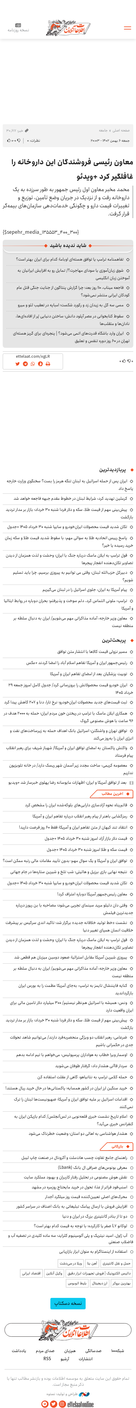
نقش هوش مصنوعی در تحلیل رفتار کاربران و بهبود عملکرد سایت (75, 1177)
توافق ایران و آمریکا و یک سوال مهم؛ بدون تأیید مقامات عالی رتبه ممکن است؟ (65, 860)
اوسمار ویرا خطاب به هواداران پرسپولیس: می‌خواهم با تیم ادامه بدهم (71, 1054)
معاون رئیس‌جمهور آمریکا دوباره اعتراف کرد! (92, 894)
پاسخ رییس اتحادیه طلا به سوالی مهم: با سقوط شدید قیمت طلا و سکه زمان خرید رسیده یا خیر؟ (69, 542)
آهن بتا (92, 1263)
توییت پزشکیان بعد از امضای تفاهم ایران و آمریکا (88, 674)
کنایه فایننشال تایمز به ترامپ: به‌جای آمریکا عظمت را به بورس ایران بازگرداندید (75, 989)
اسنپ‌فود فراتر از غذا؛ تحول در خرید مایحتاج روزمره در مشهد (79, 1187)
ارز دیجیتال (99, 1283)
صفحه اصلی (121, 130)
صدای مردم (45, 1351)
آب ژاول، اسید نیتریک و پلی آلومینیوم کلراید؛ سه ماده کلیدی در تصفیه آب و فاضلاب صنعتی (70, 1238)
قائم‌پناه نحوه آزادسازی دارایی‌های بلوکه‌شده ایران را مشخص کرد (76, 805)
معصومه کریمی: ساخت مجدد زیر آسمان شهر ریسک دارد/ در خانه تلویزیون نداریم (71, 769)
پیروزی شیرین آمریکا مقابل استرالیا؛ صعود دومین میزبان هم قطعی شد (70, 957)
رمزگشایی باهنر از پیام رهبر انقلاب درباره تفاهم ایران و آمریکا (80, 816)
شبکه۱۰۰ (117, 1351)
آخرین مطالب (112, 794)
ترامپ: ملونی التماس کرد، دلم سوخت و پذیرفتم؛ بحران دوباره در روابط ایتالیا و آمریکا (68, 604)
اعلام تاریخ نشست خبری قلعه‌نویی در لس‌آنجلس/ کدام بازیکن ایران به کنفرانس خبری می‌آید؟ (73, 1120)
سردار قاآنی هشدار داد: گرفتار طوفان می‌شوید (91, 1066)
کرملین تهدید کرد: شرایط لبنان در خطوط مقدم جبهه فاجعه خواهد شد (70, 498)
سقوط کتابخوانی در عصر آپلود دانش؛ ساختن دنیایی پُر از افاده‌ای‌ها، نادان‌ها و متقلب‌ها (73, 320)
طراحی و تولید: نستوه (68, 1394)
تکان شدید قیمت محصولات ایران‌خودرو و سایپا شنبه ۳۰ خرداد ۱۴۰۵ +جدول (67, 526)
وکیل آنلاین (54, 1273)
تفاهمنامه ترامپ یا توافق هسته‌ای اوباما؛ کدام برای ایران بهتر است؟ (70, 259)
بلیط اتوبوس (77, 1283)
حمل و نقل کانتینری (117, 1263)
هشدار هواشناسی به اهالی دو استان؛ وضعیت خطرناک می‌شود (78, 1133)
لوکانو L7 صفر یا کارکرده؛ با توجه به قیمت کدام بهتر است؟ (80, 1226)
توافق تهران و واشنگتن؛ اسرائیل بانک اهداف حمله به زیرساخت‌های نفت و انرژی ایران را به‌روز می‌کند (71, 734)
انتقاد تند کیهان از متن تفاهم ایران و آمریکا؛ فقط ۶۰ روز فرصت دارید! (73, 827)
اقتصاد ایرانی (31, 1273)
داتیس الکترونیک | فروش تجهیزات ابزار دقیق (99, 1273)
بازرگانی (117, 1146)
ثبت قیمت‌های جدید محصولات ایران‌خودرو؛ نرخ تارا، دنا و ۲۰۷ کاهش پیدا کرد (65, 702)
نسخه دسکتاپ (68, 1303)
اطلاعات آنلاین (68, 27)
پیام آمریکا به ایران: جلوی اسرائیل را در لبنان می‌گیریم (85, 589)
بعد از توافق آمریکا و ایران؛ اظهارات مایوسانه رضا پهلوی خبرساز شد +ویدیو (67, 782)
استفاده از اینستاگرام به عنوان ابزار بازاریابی (93, 1251)
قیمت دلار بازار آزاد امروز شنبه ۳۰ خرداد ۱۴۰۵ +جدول (86, 838)
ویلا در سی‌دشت (71, 1263)
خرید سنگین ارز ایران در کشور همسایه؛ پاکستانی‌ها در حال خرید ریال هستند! (66, 1088)
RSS (47, 1359)
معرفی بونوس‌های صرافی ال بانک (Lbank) (92, 1167)
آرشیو (65, 1359)
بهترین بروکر (122, 1283)
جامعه (103, 130)
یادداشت (19, 1351)
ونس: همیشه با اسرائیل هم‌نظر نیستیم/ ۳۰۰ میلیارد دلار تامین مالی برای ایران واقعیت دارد (71, 1006)
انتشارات (86, 1359)
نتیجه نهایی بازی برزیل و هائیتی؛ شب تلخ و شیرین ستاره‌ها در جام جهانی (68, 872)
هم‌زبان (70, 1351)
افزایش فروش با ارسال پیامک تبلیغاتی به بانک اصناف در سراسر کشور (72, 1206)
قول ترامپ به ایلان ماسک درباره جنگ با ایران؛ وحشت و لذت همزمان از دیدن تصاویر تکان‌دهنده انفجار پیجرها (69, 944)
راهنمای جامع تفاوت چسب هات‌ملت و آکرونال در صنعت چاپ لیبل (74, 1157)
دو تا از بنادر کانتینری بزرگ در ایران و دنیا (94, 1216)
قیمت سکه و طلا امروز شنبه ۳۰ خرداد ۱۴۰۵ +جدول (87, 849)
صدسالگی (93, 1351)
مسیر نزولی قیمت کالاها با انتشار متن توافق (92, 651)
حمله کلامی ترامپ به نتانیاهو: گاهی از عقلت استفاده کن (82, 1077)
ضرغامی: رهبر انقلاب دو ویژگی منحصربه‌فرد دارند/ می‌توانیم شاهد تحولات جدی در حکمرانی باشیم (71, 1041)
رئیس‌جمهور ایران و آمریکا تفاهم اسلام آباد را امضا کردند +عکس (76, 662)
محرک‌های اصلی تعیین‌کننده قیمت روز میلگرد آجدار (86, 1196)
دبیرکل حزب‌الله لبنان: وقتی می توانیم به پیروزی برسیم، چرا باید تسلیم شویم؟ (73, 576)
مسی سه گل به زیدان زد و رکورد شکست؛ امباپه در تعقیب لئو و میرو (71, 305)
